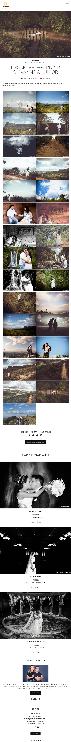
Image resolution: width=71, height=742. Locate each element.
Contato (35, 733)
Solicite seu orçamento (35, 442)
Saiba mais (35, 693)
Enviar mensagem (36, 716)
